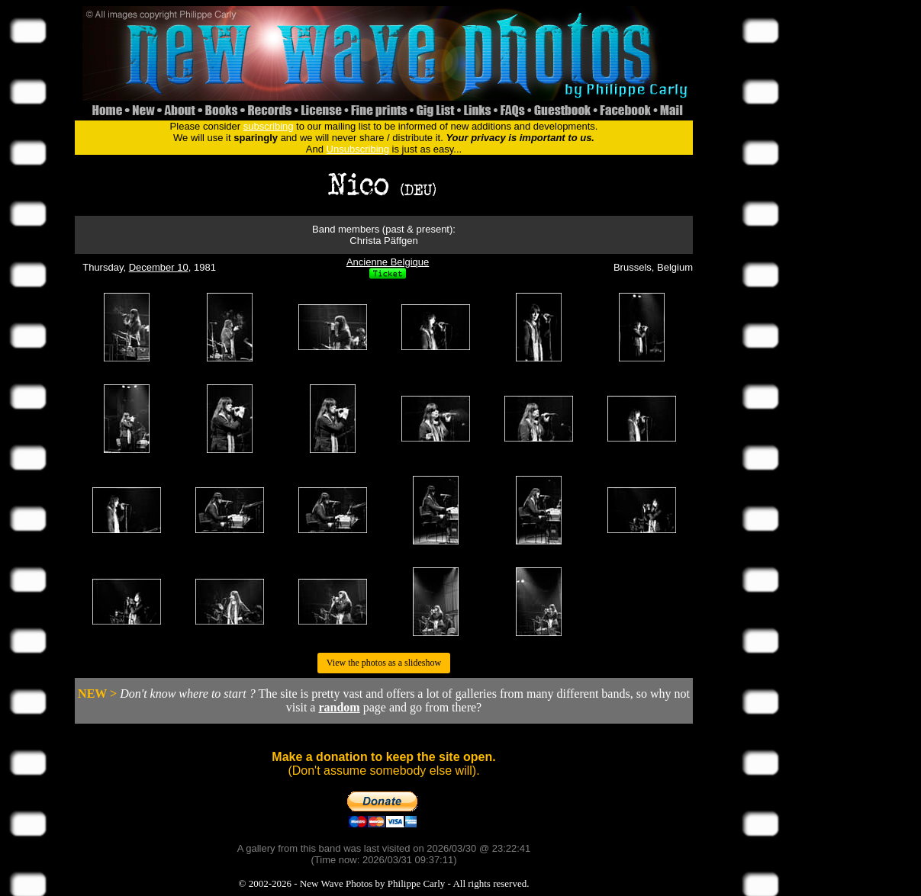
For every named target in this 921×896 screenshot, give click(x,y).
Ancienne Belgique (387, 262)
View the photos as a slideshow (384, 662)
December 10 (158, 267)
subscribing (268, 126)
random (338, 707)
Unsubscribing (358, 149)
